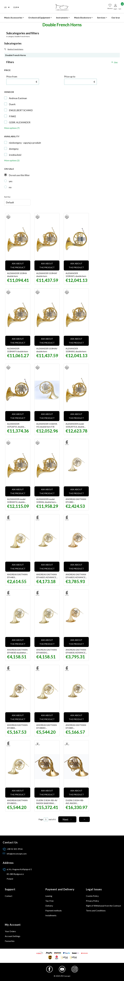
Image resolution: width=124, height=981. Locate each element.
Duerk (12, 104)
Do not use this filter (19, 175)
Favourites (9, 941)
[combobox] (6, 7)
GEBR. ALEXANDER (19, 122)
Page (41, 819)
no (10, 187)
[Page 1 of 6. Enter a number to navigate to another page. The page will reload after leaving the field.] (46, 819)
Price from (11, 76)
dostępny (14, 148)
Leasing (48, 896)
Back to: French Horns (13, 49)
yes (10, 181)
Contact (8, 896)
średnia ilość (15, 154)
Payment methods (53, 910)
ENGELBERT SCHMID (21, 110)
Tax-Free (49, 901)
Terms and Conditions (96, 910)
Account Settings (12, 936)
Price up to (69, 76)
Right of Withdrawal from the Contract (103, 905)
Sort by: (7, 197)
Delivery (49, 905)
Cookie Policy (92, 896)
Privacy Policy (92, 901)
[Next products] (67, 819)
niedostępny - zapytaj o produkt (25, 142)
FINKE (12, 116)
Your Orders (10, 931)
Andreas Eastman (18, 98)
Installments (50, 915)
